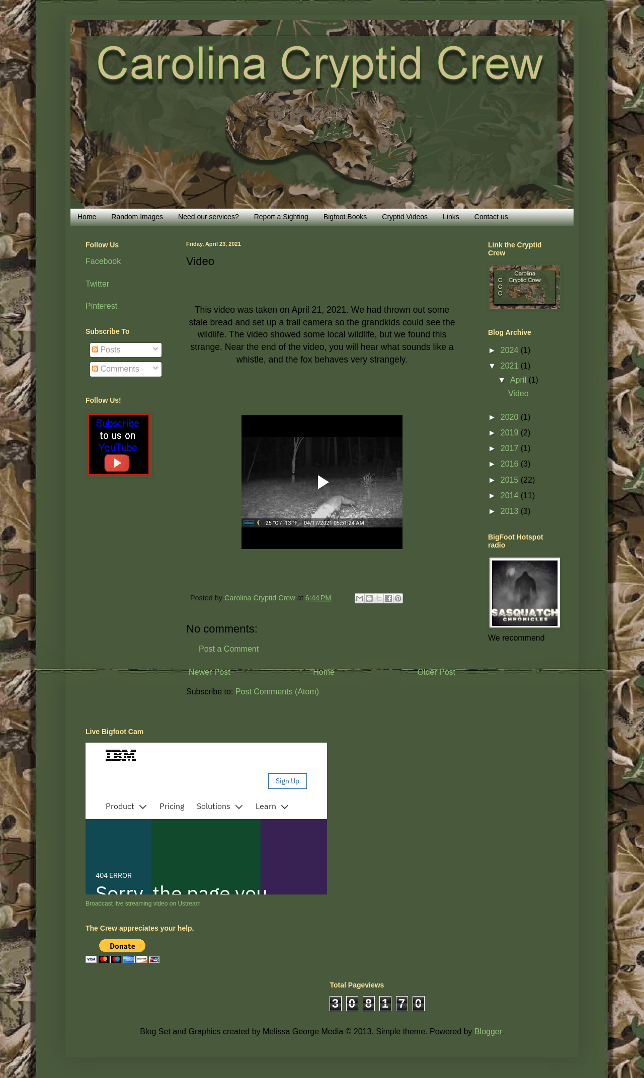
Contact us (491, 217)
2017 (511, 448)
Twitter (97, 284)
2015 (511, 480)
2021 (511, 366)
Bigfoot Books (345, 217)
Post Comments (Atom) (277, 691)
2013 (511, 511)
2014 (511, 495)
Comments (115, 369)
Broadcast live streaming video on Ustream (143, 903)
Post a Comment (229, 649)
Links (451, 217)
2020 (511, 417)
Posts (106, 349)
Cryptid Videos (405, 217)
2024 (511, 350)
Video (518, 393)
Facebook (103, 261)
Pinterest (101, 306)
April (519, 380)
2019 (511, 432)
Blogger (488, 1031)
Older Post (436, 672)
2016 (511, 464)
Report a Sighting (281, 217)
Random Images (137, 217)
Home (86, 217)
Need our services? (208, 217)
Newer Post (209, 672)
